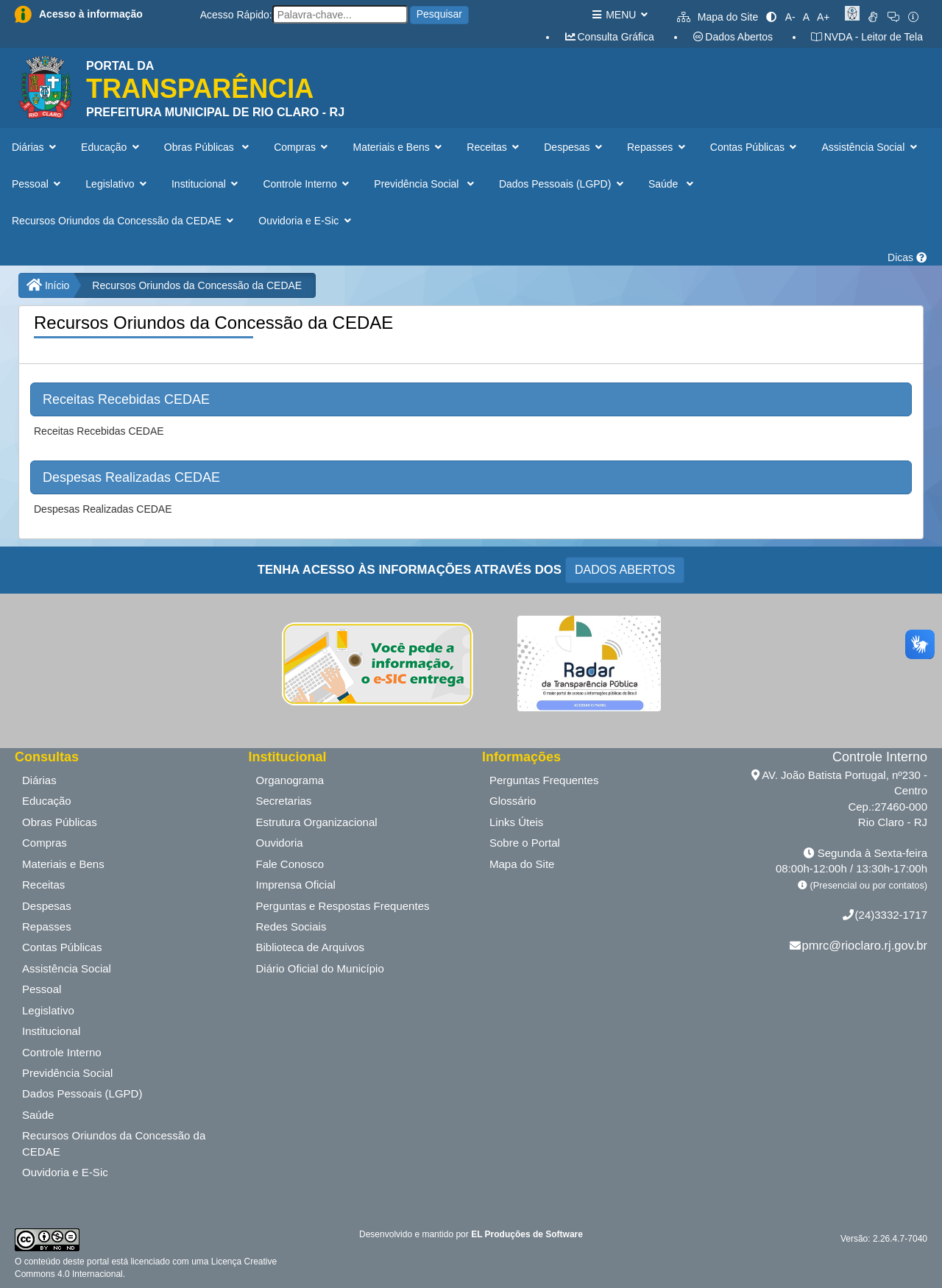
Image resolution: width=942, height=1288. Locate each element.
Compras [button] (302, 147)
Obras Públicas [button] (208, 147)
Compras (44, 842)
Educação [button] (111, 147)
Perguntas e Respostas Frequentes (343, 906)
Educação (46, 800)
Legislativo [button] (117, 184)
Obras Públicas (59, 822)
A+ (823, 17)
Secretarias (284, 800)
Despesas (46, 906)
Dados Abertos (732, 37)
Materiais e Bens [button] (399, 147)
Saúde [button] (672, 184)
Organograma (290, 780)
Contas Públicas (62, 947)
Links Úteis (516, 822)
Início (47, 285)
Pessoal (41, 989)
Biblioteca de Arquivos (310, 947)
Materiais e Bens (63, 864)
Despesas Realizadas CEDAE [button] (131, 477)
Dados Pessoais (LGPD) (82, 1093)
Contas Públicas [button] (755, 147)
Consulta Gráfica (609, 37)
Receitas (43, 884)
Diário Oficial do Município (320, 968)
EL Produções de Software (527, 1234)
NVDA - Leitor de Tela (866, 37)
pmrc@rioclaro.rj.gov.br (864, 945)
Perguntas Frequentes (543, 780)
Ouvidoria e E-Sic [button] (305, 221)
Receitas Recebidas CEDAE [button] (126, 399)
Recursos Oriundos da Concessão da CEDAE (197, 285)
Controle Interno (62, 1052)
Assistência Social (66, 968)
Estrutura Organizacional (317, 822)
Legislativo (48, 1010)
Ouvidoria (279, 842)
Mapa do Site (717, 17)
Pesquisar (439, 14)
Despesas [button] (574, 147)
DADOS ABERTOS (625, 569)
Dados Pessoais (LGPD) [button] (562, 184)
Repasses (46, 926)
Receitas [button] (494, 147)
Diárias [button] (35, 147)
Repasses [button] (657, 147)
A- (790, 17)
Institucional (51, 1031)
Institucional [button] (206, 184)
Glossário (512, 800)
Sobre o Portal (524, 842)
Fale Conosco (290, 864)
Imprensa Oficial (296, 884)
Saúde (38, 1115)
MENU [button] (619, 15)
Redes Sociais (291, 926)
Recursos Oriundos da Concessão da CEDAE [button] (124, 221)
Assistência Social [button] (870, 147)
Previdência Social (67, 1073)
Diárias (39, 780)
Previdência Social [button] (425, 184)
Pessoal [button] (37, 184)
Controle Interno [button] (307, 184)
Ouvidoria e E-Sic (65, 1172)
